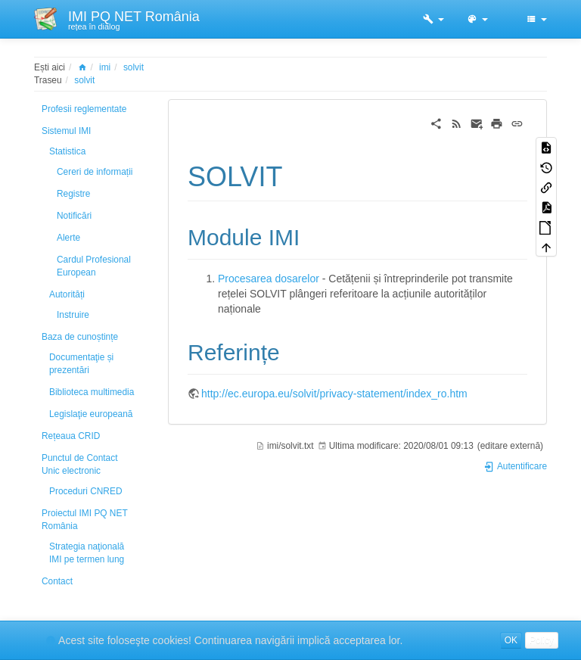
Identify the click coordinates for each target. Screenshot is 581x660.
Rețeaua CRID (71, 436)
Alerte (68, 237)
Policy (542, 640)
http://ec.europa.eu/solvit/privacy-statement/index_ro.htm (334, 394)
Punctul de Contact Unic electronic (79, 464)
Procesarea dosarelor (268, 278)
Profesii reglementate (84, 109)
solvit (133, 67)
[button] (433, 19)
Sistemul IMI (66, 131)
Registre (73, 193)
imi (104, 67)
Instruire (73, 315)
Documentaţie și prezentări (81, 363)
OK (511, 640)
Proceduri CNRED (85, 491)
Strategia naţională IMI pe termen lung (86, 553)
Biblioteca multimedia (91, 392)
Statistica (67, 151)
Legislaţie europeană (90, 414)
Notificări (74, 215)
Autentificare (515, 466)
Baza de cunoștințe (80, 337)
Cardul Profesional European (94, 266)
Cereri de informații (94, 172)
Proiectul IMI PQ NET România (84, 519)
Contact (57, 581)
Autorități (67, 294)
